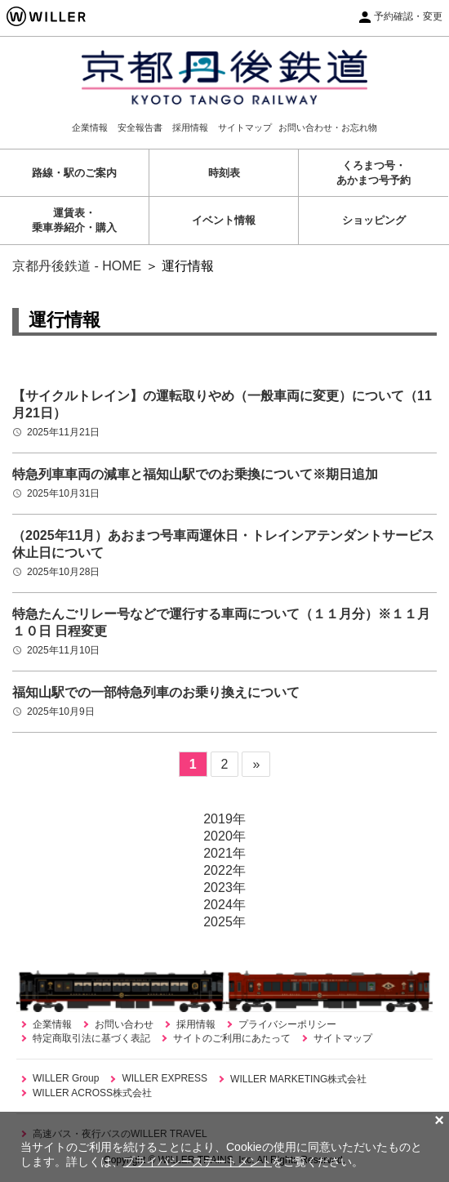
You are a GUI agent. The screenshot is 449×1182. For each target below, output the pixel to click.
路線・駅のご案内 (74, 173)
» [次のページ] (256, 764)
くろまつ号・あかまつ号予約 (373, 172)
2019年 (224, 819)
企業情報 (90, 127)
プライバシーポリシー (287, 1024)
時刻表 (224, 173)
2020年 (224, 836)
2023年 (224, 887)
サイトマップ (245, 127)
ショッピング (374, 220)
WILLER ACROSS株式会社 (92, 1093)
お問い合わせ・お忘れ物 (327, 127)
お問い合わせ (124, 1024)
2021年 (224, 853)
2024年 (224, 905)
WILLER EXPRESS (164, 1078)
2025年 (224, 922)
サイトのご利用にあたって (232, 1038)
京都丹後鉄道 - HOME (76, 266)
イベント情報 (224, 220)
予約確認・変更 (408, 16)
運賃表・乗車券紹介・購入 (74, 220)
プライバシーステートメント (197, 1161)
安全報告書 (140, 127)
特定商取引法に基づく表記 (91, 1038)
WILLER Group (66, 1078)
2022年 (224, 870)
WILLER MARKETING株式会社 (298, 1079)
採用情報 (190, 127)
